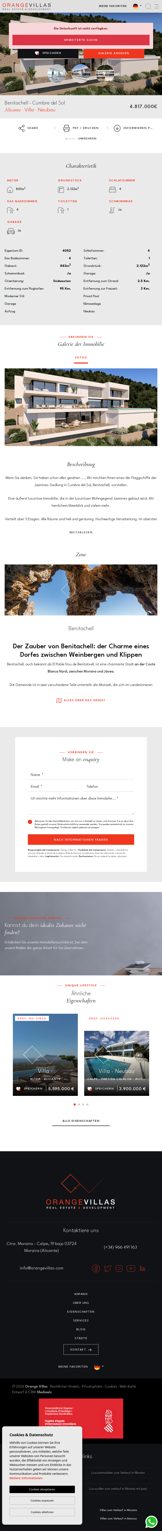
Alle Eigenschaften (81, 1120)
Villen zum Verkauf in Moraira (118, 1510)
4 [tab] (87, 1104)
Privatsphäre (92, 1386)
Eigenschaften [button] (81, 1311)
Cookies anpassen (42, 1500)
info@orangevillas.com (41, 1268)
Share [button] (28, 128)
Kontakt (81, 1349)
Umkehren (81, 138)
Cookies (111, 1386)
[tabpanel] (45, 1055)
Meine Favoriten (113, 6)
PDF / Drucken (81, 128)
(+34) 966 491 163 (120, 1247)
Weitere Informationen (26, 1478)
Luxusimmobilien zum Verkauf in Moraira (118, 1473)
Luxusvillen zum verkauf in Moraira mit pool (118, 1489)
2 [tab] (79, 1104)
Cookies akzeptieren (42, 1489)
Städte (81, 1338)
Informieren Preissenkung (135, 128)
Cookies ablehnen (42, 1512)
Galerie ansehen (114, 53)
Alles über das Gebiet (81, 700)
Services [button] (81, 1320)
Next (151, 407)
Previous (11, 407)
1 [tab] (75, 1104)
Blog (81, 1329)
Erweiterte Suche (81, 40)
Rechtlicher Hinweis (65, 1386)
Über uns (81, 1302)
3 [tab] (83, 1104)
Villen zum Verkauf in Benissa (118, 1518)
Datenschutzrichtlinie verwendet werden (77, 824)
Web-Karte (128, 1386)
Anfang (81, 1294)
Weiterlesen (81, 532)
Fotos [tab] (81, 357)
